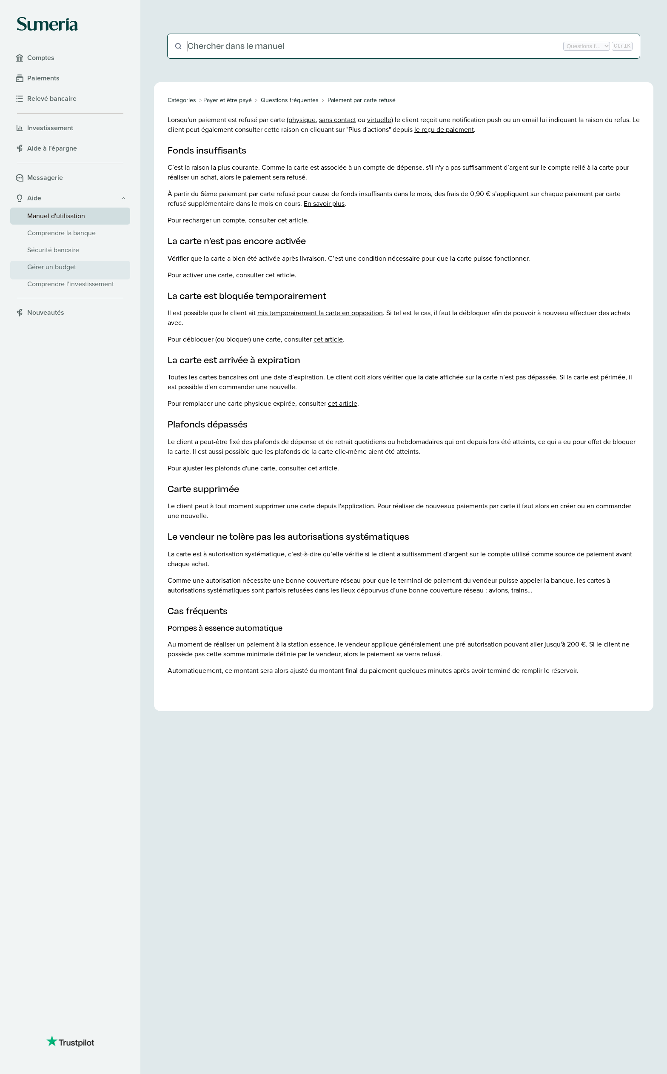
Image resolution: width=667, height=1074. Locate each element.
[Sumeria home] (47, 24)
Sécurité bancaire (53, 250)
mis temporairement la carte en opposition (320, 313)
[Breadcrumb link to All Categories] (183, 100)
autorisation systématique (246, 554)
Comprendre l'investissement (70, 284)
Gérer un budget (51, 267)
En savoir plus (324, 203)
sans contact (337, 120)
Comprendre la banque (61, 233)
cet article (292, 220)
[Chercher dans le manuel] (375, 46)
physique (302, 120)
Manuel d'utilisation (56, 216)
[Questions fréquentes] (290, 100)
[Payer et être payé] (227, 100)
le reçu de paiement (444, 129)
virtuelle (379, 120)
